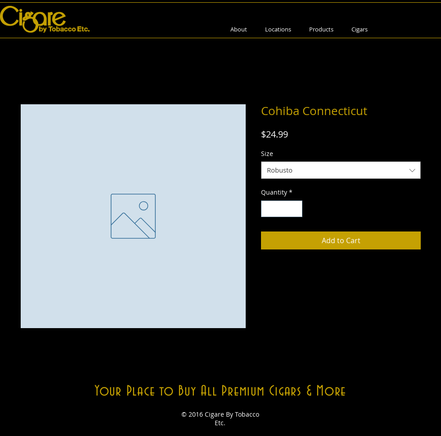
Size (267, 153)
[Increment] (295, 209)
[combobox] (341, 170)
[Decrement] (268, 209)
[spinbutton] (282, 209)
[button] (321, 29)
